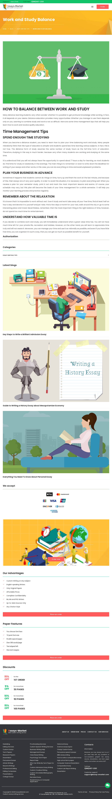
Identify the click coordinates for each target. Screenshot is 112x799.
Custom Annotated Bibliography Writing (41, 774)
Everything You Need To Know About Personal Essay (27, 477)
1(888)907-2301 (37, 2)
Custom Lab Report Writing (66, 768)
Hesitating (6, 744)
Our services (103, 732)
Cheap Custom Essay (64, 749)
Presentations (8, 774)
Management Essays (37, 752)
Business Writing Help (37, 749)
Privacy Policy (94, 792)
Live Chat (14, 1)
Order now (56, 559)
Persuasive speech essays (66, 752)
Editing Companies (9, 771)
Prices (83, 732)
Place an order (56, 614)
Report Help (34, 760)
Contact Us (92, 732)
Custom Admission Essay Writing (41, 767)
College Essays (8, 777)
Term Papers (7, 752)
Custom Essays (8, 749)
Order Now (75, 732)
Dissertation (7, 758)
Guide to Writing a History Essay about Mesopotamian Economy (33, 405)
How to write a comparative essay (69, 758)
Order (102, 7)
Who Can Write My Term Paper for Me (42, 764)
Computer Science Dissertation (68, 763)
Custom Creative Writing (38, 770)
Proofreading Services (38, 744)
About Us (65, 732)
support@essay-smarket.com (96, 774)
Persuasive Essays (9, 760)
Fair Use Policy (104, 792)
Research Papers (9, 755)
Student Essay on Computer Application (40, 781)
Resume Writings (9, 766)
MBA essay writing (63, 755)
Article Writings (8, 763)
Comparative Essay (64, 766)
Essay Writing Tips (10, 255)
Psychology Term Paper (38, 758)
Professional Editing (10, 768)
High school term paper (65, 760)
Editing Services (8, 747)
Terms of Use (82, 792)
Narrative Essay (35, 777)
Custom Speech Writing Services (41, 747)
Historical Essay (62, 744)
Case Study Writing (36, 755)
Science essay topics (64, 747)
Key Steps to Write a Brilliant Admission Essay (24, 334)
